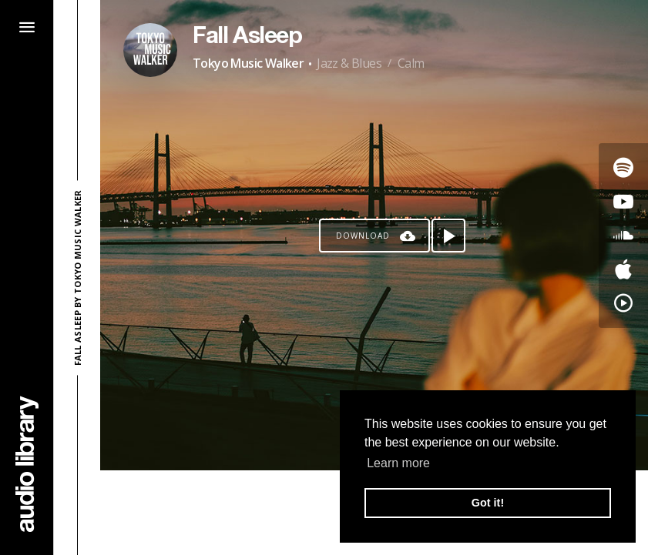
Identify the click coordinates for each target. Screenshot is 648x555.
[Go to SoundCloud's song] (623, 235)
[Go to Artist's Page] (150, 50)
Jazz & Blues (349, 63)
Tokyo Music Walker (248, 63)
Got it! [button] (488, 502)
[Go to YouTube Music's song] (623, 303)
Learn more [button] (398, 463)
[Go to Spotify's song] (623, 168)
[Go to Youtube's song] (623, 202)
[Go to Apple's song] (623, 269)
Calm (411, 63)
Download (363, 235)
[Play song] (448, 235)
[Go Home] (27, 464)
